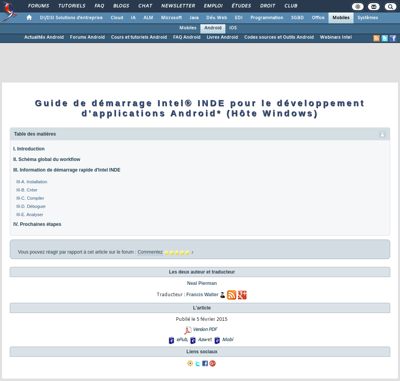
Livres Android (222, 37)
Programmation (266, 18)
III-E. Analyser (29, 214)
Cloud (117, 18)
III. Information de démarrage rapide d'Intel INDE (66, 170)
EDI (239, 18)
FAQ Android (186, 37)
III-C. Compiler (30, 198)
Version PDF (204, 330)
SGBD (297, 18)
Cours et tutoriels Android (139, 37)
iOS (233, 28)
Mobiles (341, 18)
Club (290, 6)
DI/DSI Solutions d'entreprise (71, 18)
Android (212, 28)
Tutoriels (71, 6)
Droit (267, 6)
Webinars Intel (336, 37)
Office (318, 18)
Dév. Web (216, 18)
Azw (202, 340)
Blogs (120, 6)
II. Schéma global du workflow (46, 159)
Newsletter (177, 6)
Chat (144, 6)
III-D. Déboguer (31, 206)
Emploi (213, 6)
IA (133, 18)
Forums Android (87, 37)
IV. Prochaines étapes (37, 224)
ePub (181, 340)
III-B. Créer (27, 190)
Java (193, 18)
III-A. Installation (31, 181)
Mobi (227, 340)
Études (240, 6)
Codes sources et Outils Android (279, 37)
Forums (38, 6)
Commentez (150, 252)
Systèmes (367, 18)
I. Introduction (29, 149)
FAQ (98, 6)
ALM (148, 18)
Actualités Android (44, 37)
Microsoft (171, 18)
